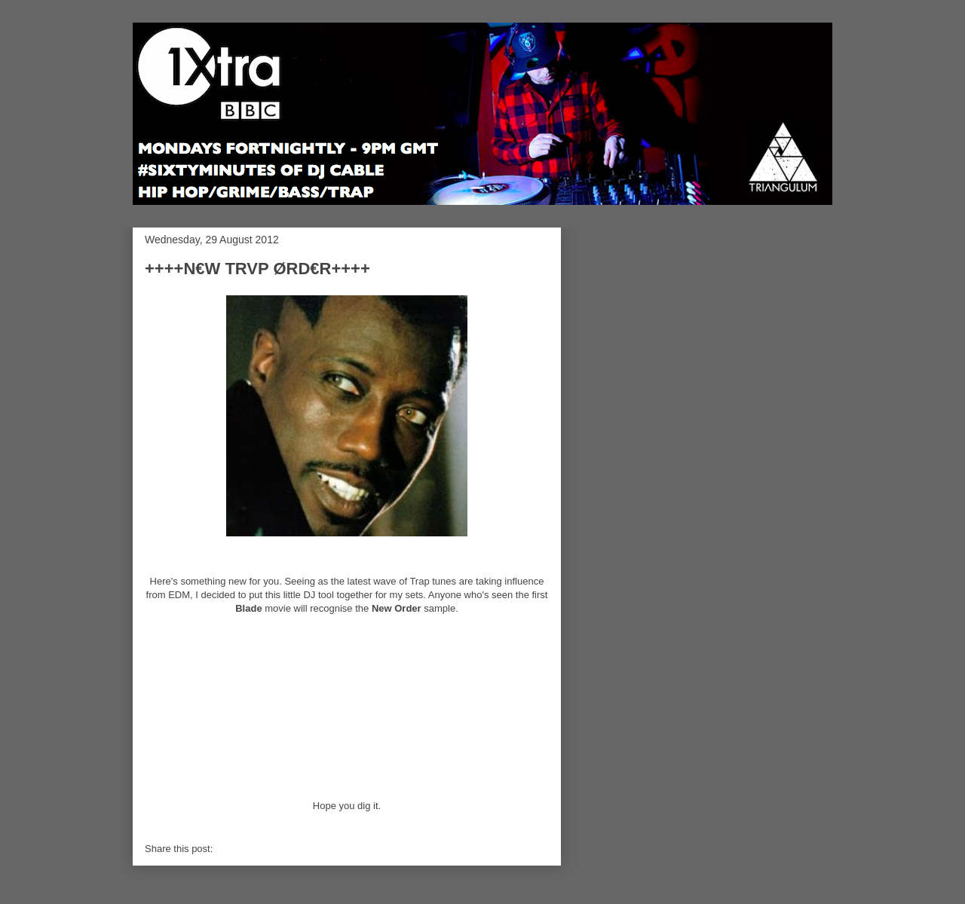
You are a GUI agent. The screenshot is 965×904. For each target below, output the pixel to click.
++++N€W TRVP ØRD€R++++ (257, 268)
